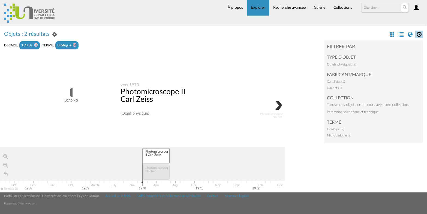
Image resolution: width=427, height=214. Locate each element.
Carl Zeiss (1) (336, 81)
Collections (342, 8)
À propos (235, 8)
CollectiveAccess (27, 203)
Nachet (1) (334, 88)
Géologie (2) (335, 129)
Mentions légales (237, 196)
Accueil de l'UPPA (118, 196)
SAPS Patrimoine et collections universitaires (169, 196)
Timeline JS (9, 188)
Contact (212, 196)
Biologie (67, 45)
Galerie (319, 8)
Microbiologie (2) (339, 135)
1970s (29, 45)
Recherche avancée (289, 8)
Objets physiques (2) (341, 64)
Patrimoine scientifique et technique (352, 112)
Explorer (258, 8)
